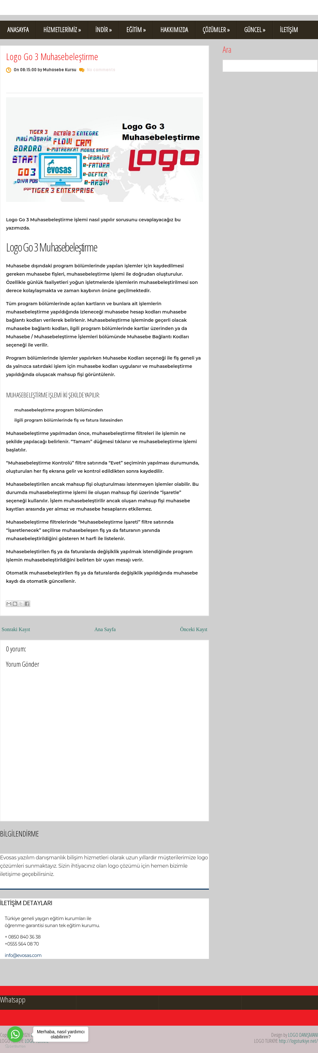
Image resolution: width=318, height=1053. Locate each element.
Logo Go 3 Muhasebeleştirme (52, 56)
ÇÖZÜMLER (216, 29)
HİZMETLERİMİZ (62, 29)
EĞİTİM (136, 29)
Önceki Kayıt (193, 629)
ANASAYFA (18, 29)
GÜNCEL (254, 29)
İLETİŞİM (289, 29)
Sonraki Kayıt (16, 629)
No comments (101, 69)
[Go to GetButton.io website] (15, 1046)
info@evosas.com (23, 955)
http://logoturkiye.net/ (298, 1040)
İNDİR (103, 29)
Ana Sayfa (105, 629)
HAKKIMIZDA (174, 29)
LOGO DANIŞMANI (303, 1034)
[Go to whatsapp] (15, 1034)
